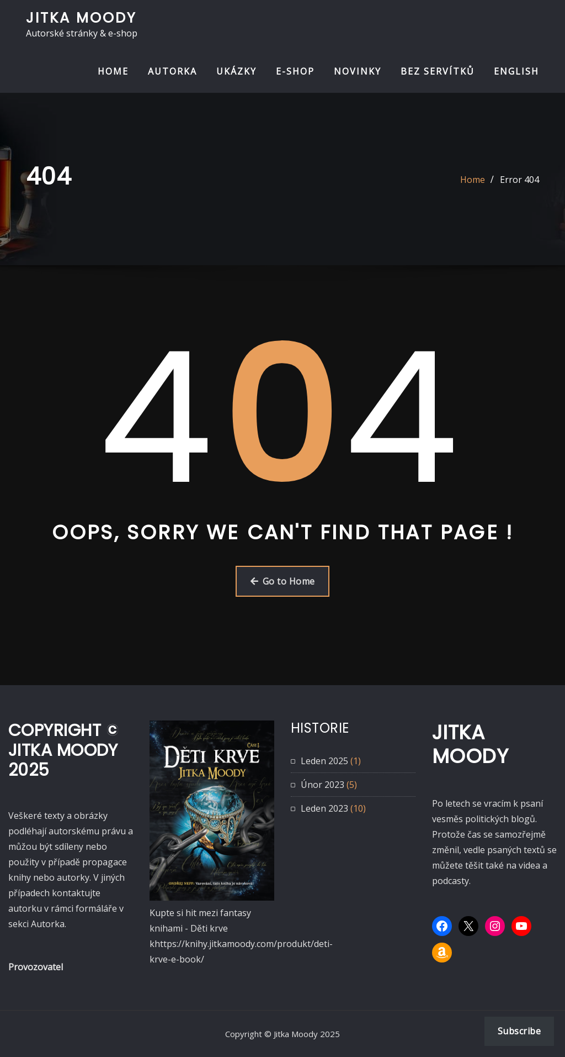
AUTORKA (172, 71)
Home (472, 179)
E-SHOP (295, 71)
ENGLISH (516, 71)
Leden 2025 (324, 761)
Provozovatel (35, 967)
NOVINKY (357, 71)
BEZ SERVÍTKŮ (438, 71)
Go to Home (282, 581)
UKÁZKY (236, 71)
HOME (113, 71)
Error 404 (519, 179)
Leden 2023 (324, 808)
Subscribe (519, 1031)
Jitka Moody (81, 18)
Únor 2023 (322, 785)
